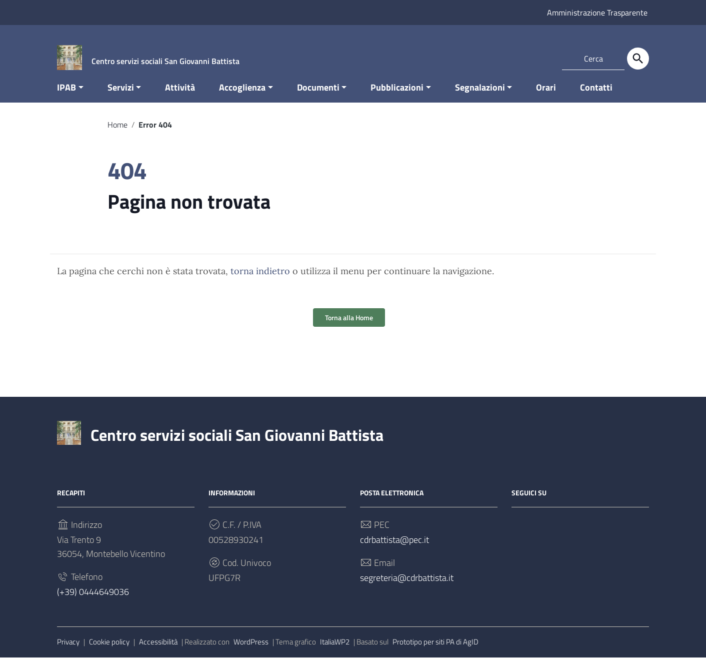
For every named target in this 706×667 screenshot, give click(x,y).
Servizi (121, 97)
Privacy (68, 651)
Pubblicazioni (397, 97)
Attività (180, 97)
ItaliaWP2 (335, 651)
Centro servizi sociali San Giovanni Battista (237, 445)
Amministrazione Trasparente (597, 13)
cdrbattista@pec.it (394, 549)
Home (118, 134)
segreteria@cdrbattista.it (407, 587)
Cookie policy (109, 651)
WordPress (251, 651)
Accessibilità (158, 651)
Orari (546, 97)
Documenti (318, 97)
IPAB (66, 97)
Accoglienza (242, 97)
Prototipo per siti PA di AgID (435, 651)
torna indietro (260, 281)
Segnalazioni (480, 97)
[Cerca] (638, 59)
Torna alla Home (349, 327)
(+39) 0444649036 (93, 601)
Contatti (596, 97)
